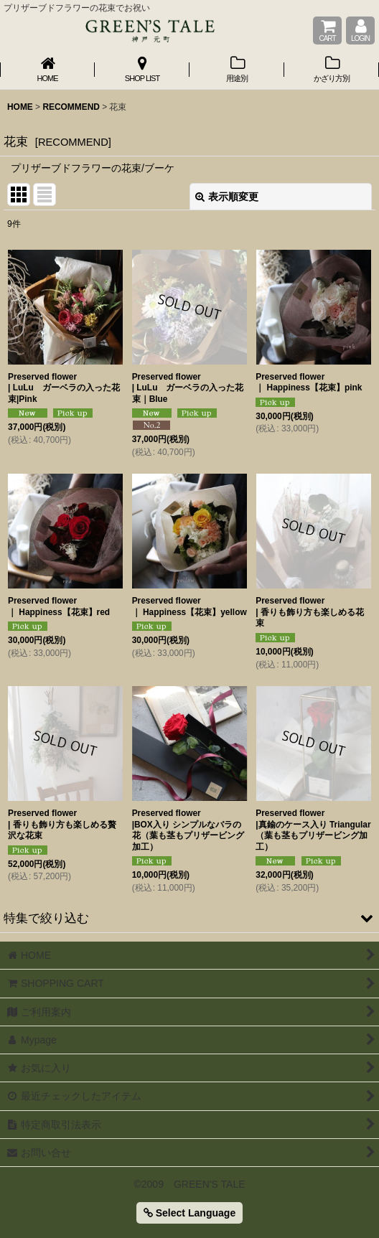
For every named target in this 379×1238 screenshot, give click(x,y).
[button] (189, 918)
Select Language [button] (189, 1213)
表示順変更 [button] (226, 196)
